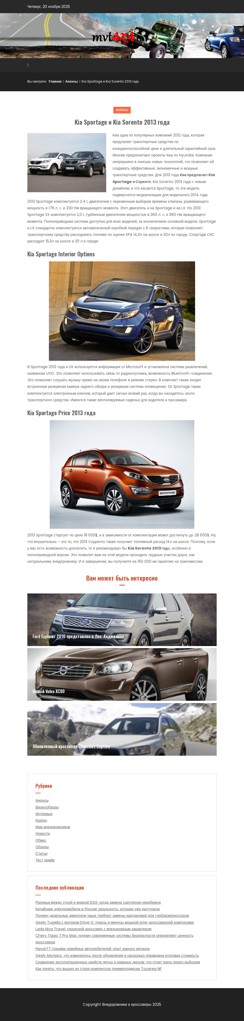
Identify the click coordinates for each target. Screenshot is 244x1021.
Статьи (41, 853)
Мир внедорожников (52, 827)
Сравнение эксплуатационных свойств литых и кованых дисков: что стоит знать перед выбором (117, 962)
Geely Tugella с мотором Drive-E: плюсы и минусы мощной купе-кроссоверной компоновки (114, 922)
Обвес (40, 840)
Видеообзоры (47, 807)
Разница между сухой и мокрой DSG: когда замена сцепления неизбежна (98, 902)
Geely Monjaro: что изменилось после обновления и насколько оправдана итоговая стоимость (117, 955)
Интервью (44, 813)
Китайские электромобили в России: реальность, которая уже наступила (97, 909)
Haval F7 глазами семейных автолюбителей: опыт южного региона (92, 948)
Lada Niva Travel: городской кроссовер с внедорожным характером (93, 929)
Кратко (41, 820)
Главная (55, 81)
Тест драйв (44, 860)
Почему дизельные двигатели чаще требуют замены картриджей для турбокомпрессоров (112, 915)
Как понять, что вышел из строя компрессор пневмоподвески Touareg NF (98, 968)
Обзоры (42, 847)
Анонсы (71, 81)
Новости (42, 833)
